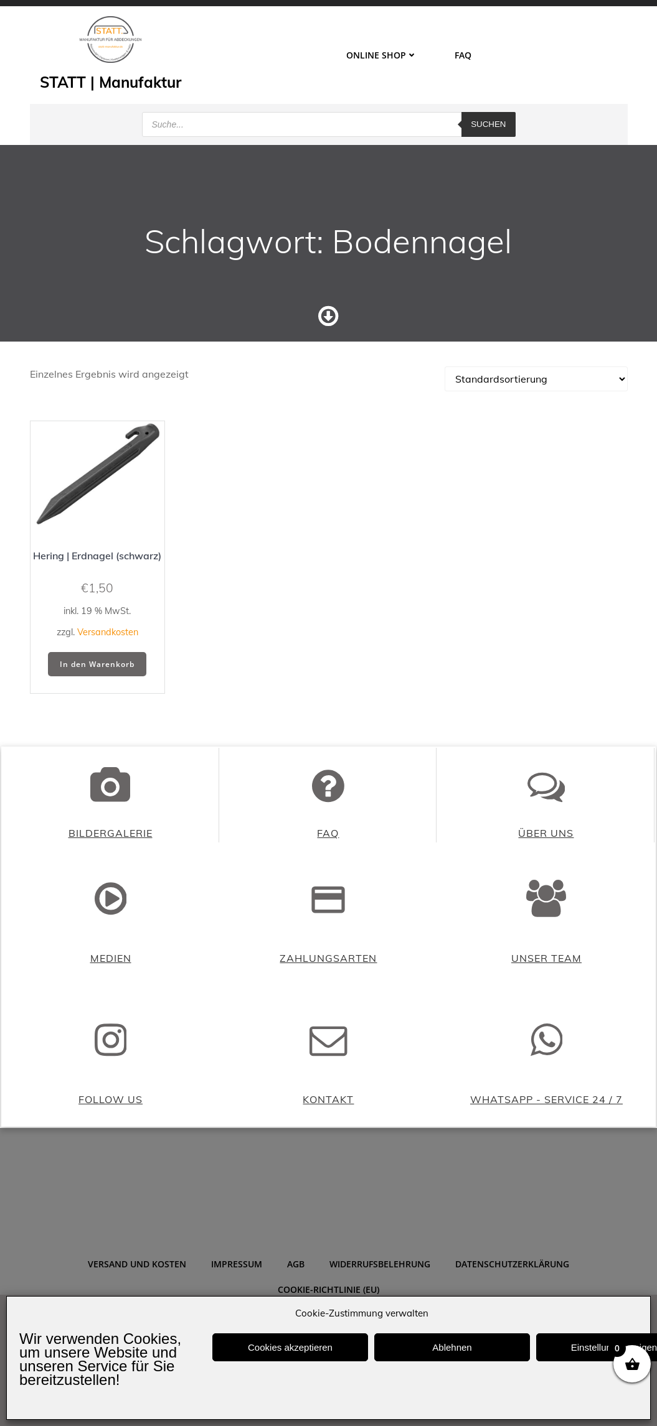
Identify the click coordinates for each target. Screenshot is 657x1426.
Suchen (488, 121)
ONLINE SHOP (381, 54)
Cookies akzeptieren (290, 1347)
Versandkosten (107, 677)
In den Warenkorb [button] (97, 709)
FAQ (463, 54)
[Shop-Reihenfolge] (536, 424)
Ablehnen (451, 1347)
